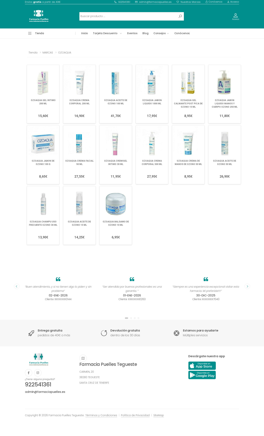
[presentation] (16, 286)
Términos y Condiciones (101, 415)
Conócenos (213, 1)
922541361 (122, 2)
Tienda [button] (39, 33)
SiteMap (158, 415)
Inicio (84, 33)
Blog (145, 33)
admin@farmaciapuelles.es (153, 2)
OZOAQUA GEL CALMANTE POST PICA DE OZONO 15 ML (188, 103)
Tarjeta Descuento (105, 33)
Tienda (33, 52)
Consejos (159, 33)
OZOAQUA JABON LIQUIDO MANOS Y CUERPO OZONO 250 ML (225, 103)
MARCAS (48, 52)
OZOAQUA (64, 52)
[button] (126, 318)
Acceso (233, 1)
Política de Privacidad (135, 415)
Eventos (132, 33)
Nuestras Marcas (188, 2)
